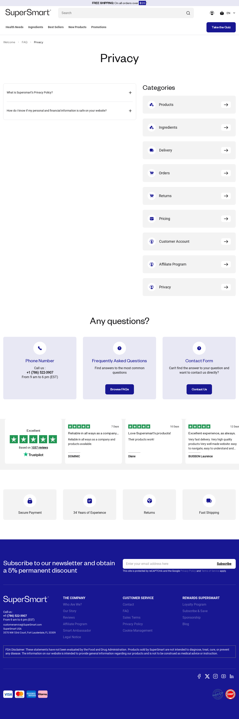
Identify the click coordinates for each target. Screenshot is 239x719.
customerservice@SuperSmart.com (22, 624)
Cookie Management (137, 630)
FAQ (24, 42)
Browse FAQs (119, 389)
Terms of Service (210, 571)
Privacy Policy (188, 571)
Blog (186, 624)
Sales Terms (131, 617)
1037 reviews (39, 447)
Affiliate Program (75, 624)
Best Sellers (56, 27)
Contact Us (199, 389)
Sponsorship (192, 617)
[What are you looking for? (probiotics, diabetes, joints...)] (126, 13)
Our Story (69, 611)
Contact (128, 604)
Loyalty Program (194, 604)
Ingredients (35, 27)
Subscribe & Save (195, 611)
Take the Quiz (221, 27)
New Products (77, 27)
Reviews (69, 617)
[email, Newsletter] (179, 564)
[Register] (224, 563)
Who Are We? (72, 604)
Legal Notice (72, 637)
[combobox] (231, 13)
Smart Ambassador (77, 630)
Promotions (98, 27)
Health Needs (14, 27)
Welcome (9, 42)
